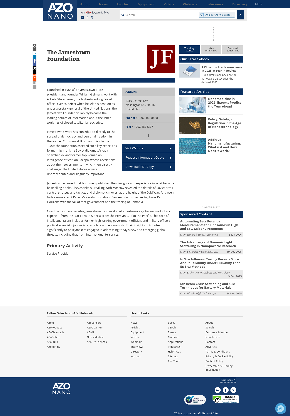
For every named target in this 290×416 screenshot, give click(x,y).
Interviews (137, 342)
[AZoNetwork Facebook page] (87, 18)
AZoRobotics (54, 323)
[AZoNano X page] (91, 18)
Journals (136, 352)
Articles (135, 323)
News (134, 318)
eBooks (172, 323)
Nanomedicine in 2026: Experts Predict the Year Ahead (225, 102)
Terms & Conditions (217, 347)
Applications (175, 338)
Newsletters (212, 333)
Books (171, 318)
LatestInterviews (211, 49)
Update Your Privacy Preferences (75, 411)
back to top (228, 375)
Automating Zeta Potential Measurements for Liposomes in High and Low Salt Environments (209, 224)
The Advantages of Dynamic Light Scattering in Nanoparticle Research (211, 242)
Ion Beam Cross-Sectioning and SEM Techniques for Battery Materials (204, 282)
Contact (210, 338)
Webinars (136, 338)
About (209, 318)
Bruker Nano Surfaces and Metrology (208, 269)
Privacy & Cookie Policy (219, 352)
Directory (136, 347)
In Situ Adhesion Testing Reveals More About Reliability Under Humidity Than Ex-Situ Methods (211, 260)
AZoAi (90, 328)
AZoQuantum (95, 323)
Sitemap (173, 352)
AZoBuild (52, 338)
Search (209, 323)
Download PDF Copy (139, 167)
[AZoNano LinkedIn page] (82, 18)
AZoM (50, 318)
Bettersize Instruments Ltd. (202, 249)
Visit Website (134, 148)
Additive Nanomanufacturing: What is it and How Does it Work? (225, 144)
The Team (174, 357)
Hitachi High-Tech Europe (201, 289)
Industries (174, 342)
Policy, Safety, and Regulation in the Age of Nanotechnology (225, 122)
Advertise (211, 342)
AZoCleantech (55, 328)
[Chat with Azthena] (280, 408)
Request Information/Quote (144, 157)
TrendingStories (189, 49)
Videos (135, 333)
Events (172, 328)
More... (238, 4)
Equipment (137, 328)
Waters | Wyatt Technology (202, 233)
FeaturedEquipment (233, 49)
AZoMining (53, 342)
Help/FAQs (174, 347)
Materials (174, 333)
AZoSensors (94, 318)
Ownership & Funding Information (219, 363)
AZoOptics (53, 333)
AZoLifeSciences (97, 338)
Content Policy (214, 357)
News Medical (95, 333)
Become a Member (217, 328)
